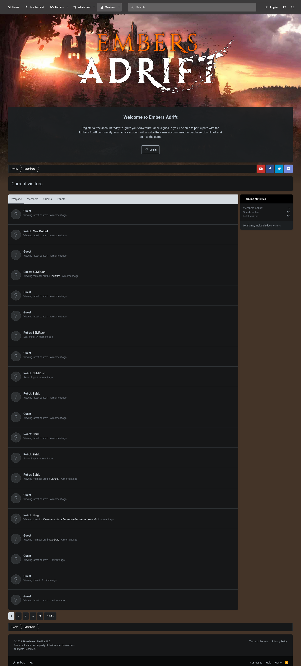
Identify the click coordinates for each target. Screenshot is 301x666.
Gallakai (54, 478)
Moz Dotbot (40, 231)
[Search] (196, 7)
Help (268, 662)
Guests (47, 199)
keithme (54, 539)
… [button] (33, 616)
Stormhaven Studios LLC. (37, 641)
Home (15, 7)
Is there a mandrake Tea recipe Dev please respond (68, 519)
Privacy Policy (279, 641)
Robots (61, 199)
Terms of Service (258, 641)
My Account (37, 7)
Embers (19, 662)
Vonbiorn (55, 276)
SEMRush (39, 272)
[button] (67, 7)
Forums (59, 7)
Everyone (16, 199)
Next (49, 616)
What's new (84, 7)
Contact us (256, 662)
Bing (36, 515)
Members (110, 7)
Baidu (36, 393)
